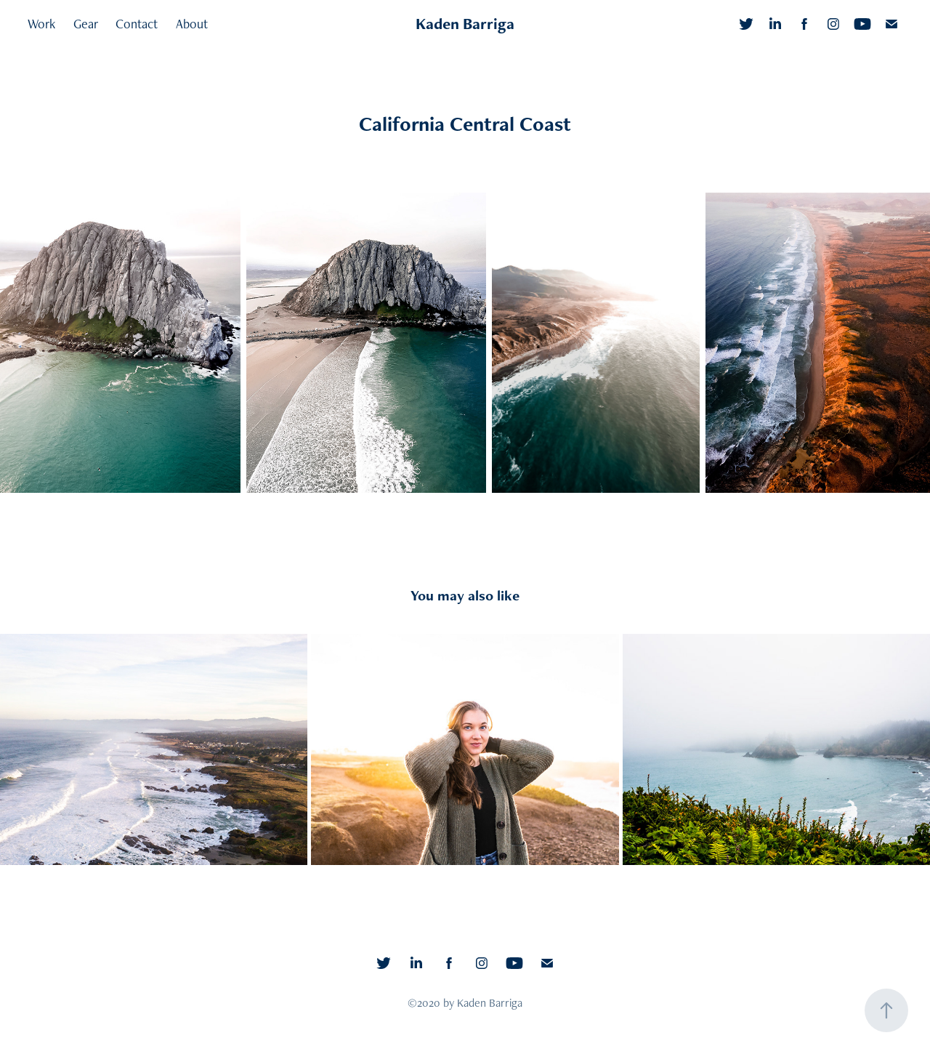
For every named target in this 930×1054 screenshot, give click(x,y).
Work (41, 23)
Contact (137, 23)
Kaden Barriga (465, 23)
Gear (85, 23)
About (192, 23)
